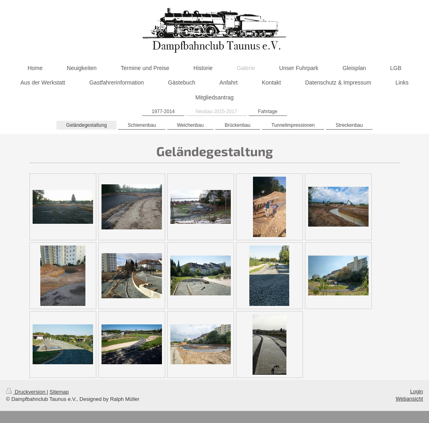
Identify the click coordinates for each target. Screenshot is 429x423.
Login (416, 391)
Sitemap (59, 392)
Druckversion (26, 392)
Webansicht (409, 399)
